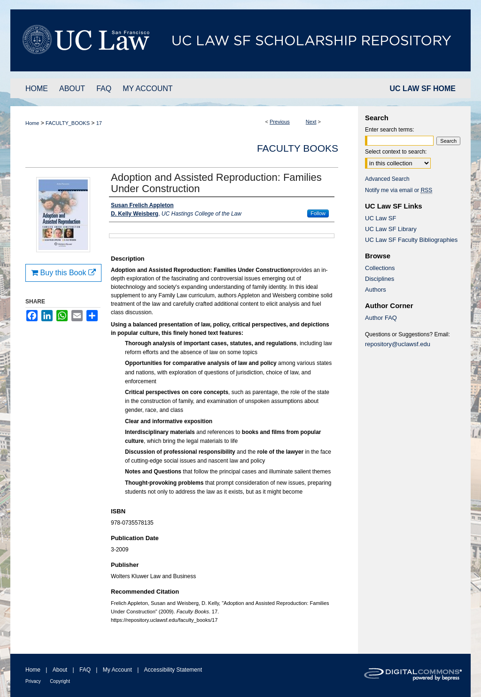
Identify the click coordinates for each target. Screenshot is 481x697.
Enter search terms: (389, 129)
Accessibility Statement (173, 669)
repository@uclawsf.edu (397, 344)
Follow (318, 213)
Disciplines (379, 278)
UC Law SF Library (391, 228)
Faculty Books (297, 148)
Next (311, 121)
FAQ (85, 669)
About (60, 669)
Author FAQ (381, 317)
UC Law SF (380, 218)
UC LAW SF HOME (423, 89)
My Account (117, 669)
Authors (375, 289)
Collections (380, 267)
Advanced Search (387, 179)
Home (32, 123)
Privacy (33, 681)
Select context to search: (396, 151)
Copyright (60, 681)
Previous (280, 121)
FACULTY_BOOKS (68, 123)
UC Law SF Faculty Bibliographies (411, 239)
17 (99, 123)
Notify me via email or (398, 190)
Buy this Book (63, 273)
